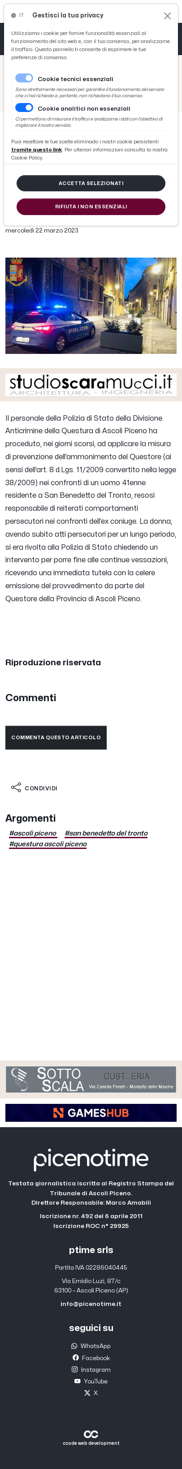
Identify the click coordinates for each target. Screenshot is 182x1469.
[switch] (24, 107)
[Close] (167, 16)
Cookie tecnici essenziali (75, 79)
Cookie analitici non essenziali (84, 109)
